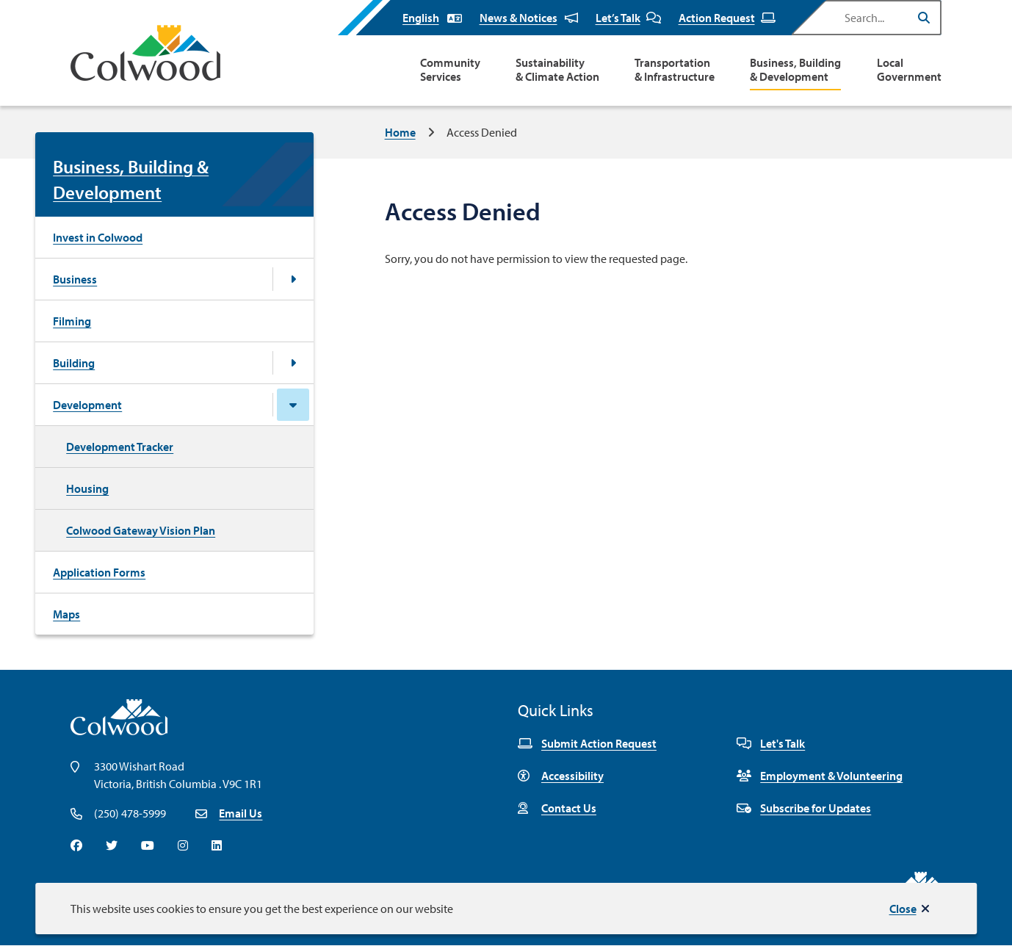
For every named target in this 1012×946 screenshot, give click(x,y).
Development (87, 404)
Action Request (727, 17)
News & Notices (529, 17)
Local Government (909, 70)
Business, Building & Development (795, 70)
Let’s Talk (628, 17)
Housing (87, 488)
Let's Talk (771, 743)
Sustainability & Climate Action (557, 70)
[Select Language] (432, 17)
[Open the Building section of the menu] (293, 363)
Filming (72, 321)
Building (74, 362)
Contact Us (557, 808)
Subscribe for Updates (804, 808)
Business (75, 279)
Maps (66, 614)
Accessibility (561, 775)
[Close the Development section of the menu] (293, 405)
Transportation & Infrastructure (675, 70)
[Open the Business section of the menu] (293, 279)
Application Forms (99, 572)
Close (903, 908)
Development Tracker (119, 446)
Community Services (450, 70)
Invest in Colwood (97, 237)
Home (400, 132)
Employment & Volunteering (820, 775)
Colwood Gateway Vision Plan (140, 530)
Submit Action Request (587, 743)
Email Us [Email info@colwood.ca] (240, 813)
